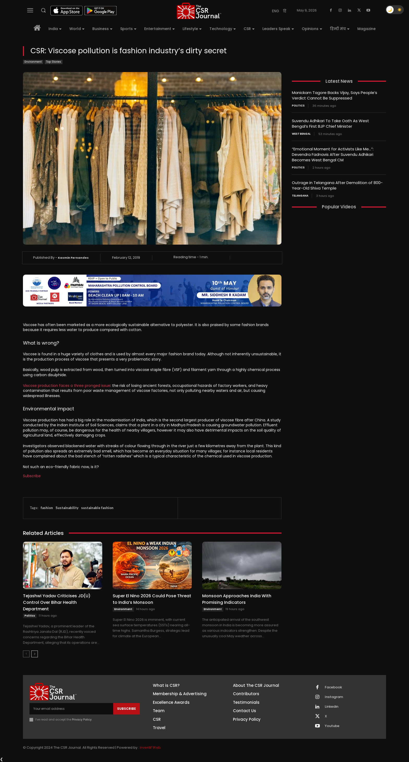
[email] (71, 708)
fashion (47, 508)
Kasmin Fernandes (73, 258)
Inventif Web (150, 747)
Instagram (334, 697)
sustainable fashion (97, 508)
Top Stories (54, 62)
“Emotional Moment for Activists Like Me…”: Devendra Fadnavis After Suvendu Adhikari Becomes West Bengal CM (333, 154)
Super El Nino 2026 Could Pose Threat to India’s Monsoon (152, 599)
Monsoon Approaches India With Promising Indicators (236, 599)
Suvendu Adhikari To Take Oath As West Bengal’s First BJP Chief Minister (330, 123)
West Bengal (301, 134)
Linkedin (331, 706)
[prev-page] (26, 654)
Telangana (300, 196)
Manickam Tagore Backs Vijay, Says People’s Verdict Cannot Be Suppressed (334, 95)
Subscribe (32, 476)
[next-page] (34, 654)
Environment (33, 62)
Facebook (333, 687)
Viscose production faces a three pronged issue (66, 385)
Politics (30, 616)
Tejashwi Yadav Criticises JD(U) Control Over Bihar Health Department (57, 602)
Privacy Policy (82, 719)
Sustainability (67, 508)
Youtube (332, 726)
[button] (43, 10)
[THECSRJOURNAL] (199, 11)
